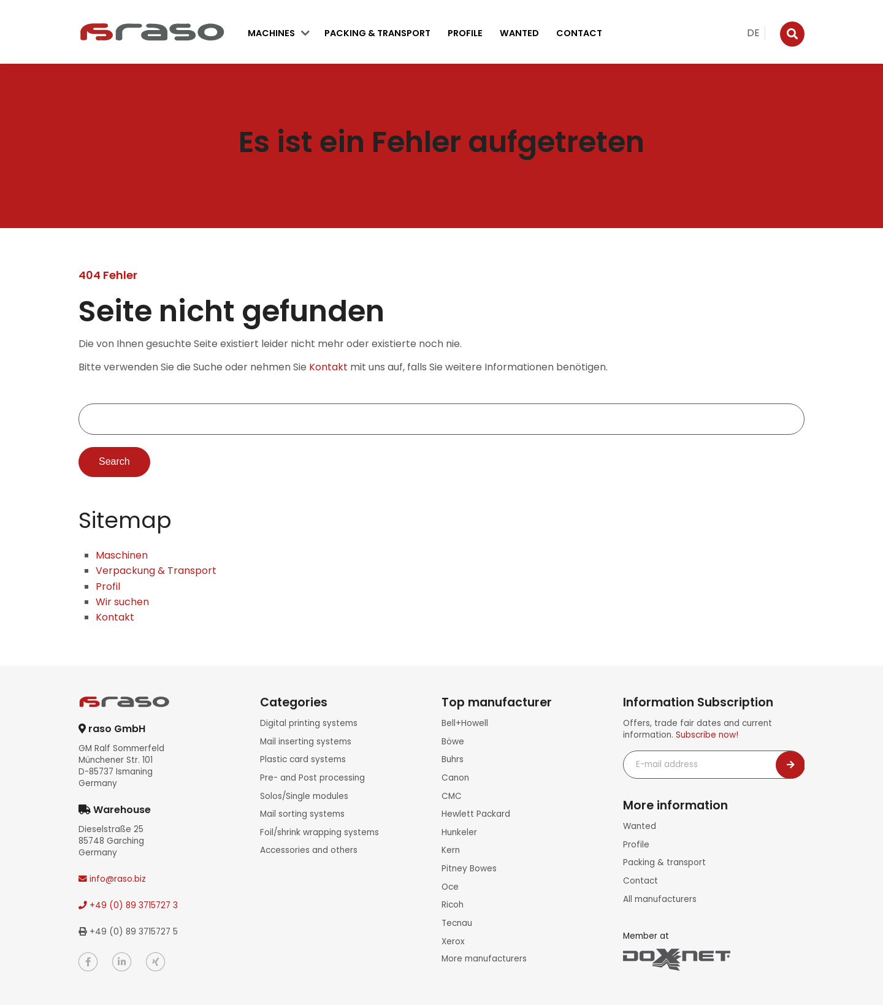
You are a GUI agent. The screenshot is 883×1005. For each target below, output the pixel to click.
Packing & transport (377, 33)
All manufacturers (660, 898)
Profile (465, 33)
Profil (108, 586)
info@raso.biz (112, 879)
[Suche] (792, 34)
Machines (271, 33)
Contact (579, 33)
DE (753, 33)
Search (114, 462)
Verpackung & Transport (156, 571)
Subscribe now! (707, 735)
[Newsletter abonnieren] (790, 765)
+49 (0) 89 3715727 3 (128, 905)
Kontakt (328, 367)
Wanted (519, 33)
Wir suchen (122, 602)
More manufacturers (484, 957)
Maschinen (122, 555)
